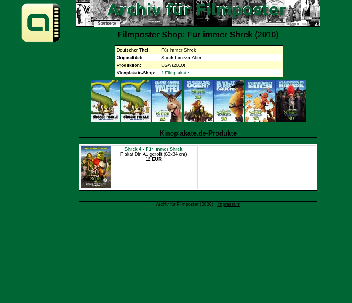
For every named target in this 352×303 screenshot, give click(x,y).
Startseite (107, 23)
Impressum (228, 204)
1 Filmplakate (175, 72)
